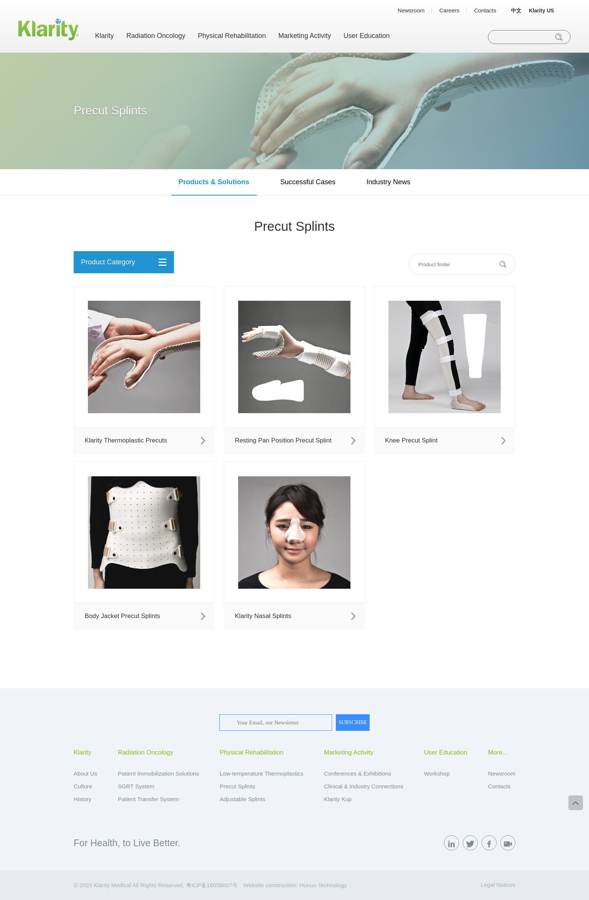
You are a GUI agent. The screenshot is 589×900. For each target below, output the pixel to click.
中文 (516, 10)
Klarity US (541, 10)
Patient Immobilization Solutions (158, 773)
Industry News (388, 182)
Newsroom (411, 10)
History (82, 799)
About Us (85, 773)
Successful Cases (307, 182)
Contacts (485, 10)
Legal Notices (498, 885)
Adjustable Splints (242, 799)
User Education (366, 35)
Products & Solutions (213, 182)
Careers (449, 10)
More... (498, 753)
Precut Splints (237, 786)
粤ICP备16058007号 (212, 885)
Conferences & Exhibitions (357, 773)
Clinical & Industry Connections (363, 786)
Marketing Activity (304, 35)
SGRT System (136, 786)
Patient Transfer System (148, 799)
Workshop (437, 773)
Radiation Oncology (155, 35)
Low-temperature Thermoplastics (262, 773)
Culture (83, 786)
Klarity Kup (338, 799)
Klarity (104, 35)
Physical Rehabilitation (232, 35)
